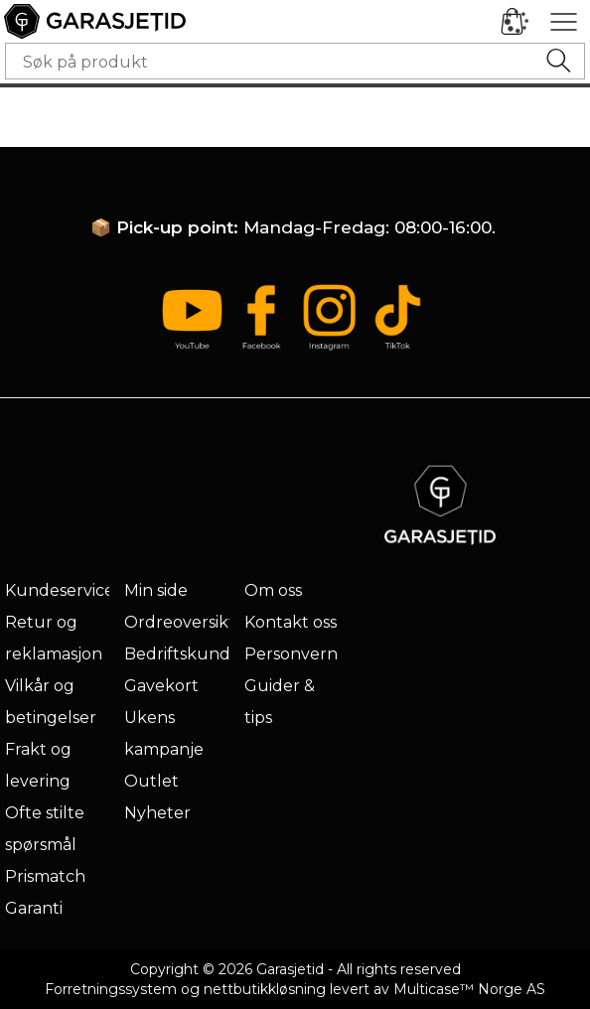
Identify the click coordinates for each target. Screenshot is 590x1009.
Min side (156, 590)
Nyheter (157, 812)
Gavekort (161, 685)
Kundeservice (59, 590)
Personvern (291, 654)
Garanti (34, 908)
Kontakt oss (290, 622)
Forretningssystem (111, 989)
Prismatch (45, 876)
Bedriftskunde (182, 654)
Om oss (273, 590)
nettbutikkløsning (265, 989)
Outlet (151, 781)
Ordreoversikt (179, 622)
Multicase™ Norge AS (469, 989)
